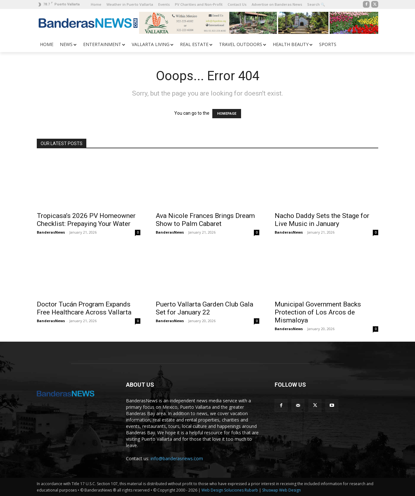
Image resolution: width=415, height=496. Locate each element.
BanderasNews (51, 232)
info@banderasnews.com (177, 458)
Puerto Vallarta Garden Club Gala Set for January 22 (204, 308)
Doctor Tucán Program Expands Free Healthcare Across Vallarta (84, 308)
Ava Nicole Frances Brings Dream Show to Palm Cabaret (205, 220)
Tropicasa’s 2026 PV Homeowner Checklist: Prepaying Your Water (86, 220)
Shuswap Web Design (281, 490)
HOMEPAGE (226, 114)
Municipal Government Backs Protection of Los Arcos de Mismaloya (318, 312)
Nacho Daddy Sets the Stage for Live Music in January (322, 220)
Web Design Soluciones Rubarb (229, 490)
